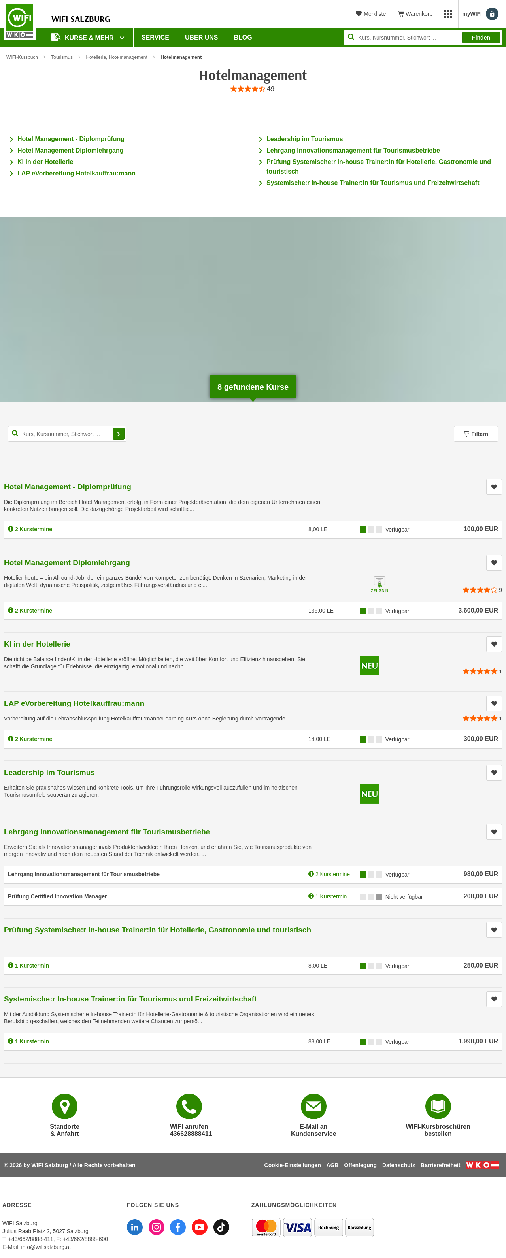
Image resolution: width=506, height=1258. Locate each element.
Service (155, 37)
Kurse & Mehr (83, 37)
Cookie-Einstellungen (292, 1165)
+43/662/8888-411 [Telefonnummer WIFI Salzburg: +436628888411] (30, 1239)
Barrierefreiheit (440, 1165)
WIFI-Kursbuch (22, 57)
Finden (481, 37)
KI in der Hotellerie (45, 161)
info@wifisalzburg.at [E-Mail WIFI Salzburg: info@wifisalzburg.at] (46, 1247)
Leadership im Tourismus (304, 139)
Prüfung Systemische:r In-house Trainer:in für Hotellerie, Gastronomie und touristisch (157, 930)
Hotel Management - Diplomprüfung (71, 139)
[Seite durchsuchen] (423, 37)
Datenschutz (398, 1165)
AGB (333, 1165)
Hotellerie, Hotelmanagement (116, 57)
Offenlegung (360, 1165)
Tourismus (62, 57)
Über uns (201, 37)
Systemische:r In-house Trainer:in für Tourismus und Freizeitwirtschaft (372, 182)
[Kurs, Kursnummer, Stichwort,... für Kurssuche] (67, 434)
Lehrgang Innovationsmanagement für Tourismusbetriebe (353, 150)
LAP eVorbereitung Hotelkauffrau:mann (76, 173)
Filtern (476, 434)
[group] (252, 89)
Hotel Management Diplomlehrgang (70, 150)
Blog (243, 37)
